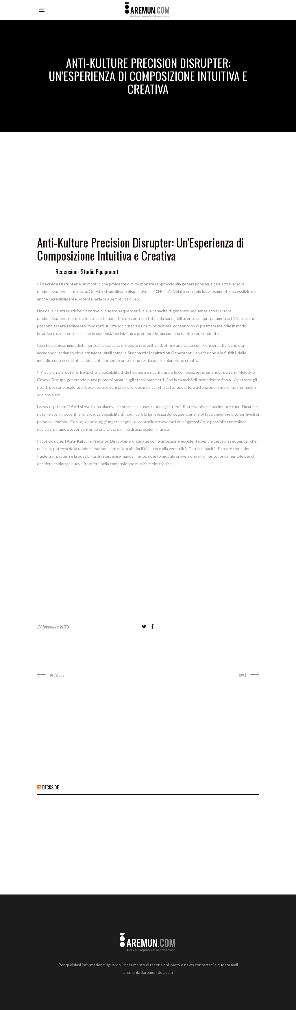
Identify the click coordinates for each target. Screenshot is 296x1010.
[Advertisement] (148, 175)
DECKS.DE (50, 787)
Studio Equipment (100, 271)
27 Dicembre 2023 (53, 626)
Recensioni (67, 271)
